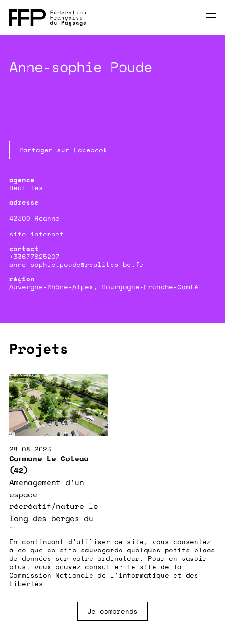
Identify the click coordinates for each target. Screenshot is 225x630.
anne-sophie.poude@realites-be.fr (76, 264)
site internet (36, 234)
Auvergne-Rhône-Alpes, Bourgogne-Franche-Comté (103, 287)
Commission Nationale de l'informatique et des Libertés (103, 579)
